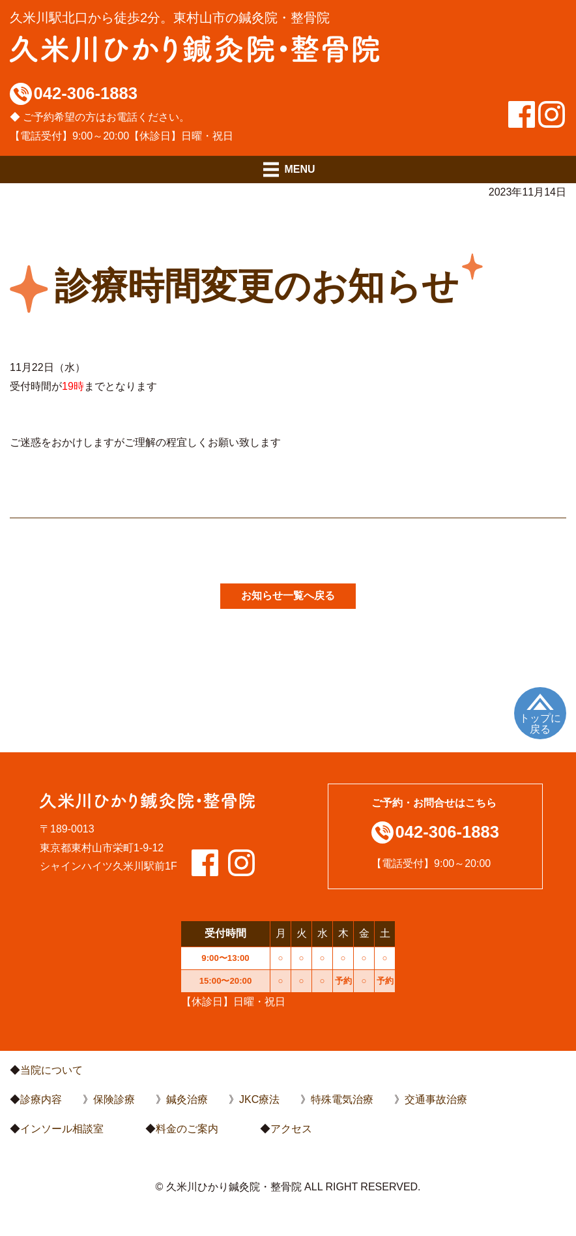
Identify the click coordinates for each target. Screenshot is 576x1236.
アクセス (291, 1128)
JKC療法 (259, 1099)
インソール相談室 (62, 1128)
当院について (51, 1070)
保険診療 (114, 1099)
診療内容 (41, 1099)
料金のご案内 (187, 1128)
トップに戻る (540, 724)
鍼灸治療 (187, 1099)
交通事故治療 (436, 1099)
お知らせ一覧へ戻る (288, 595)
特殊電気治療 (342, 1099)
